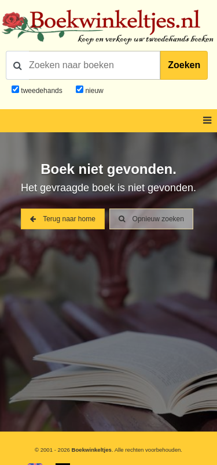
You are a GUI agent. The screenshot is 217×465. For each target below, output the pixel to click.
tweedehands (41, 91)
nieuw (93, 91)
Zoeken (184, 65)
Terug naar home (62, 219)
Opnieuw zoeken (151, 219)
